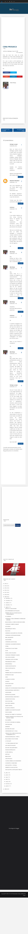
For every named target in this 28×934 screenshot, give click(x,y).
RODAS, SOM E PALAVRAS (10, 652)
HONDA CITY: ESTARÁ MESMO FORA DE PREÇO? (15, 688)
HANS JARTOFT (8, 685)
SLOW (6, 650)
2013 (5, 588)
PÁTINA (6, 646)
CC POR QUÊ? (8, 741)
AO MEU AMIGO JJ (9, 752)
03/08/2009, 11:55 (13, 303)
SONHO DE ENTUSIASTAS (10, 666)
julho (7, 772)
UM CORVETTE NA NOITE (10, 745)
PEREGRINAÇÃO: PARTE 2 (10, 628)
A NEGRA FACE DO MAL (10, 699)
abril (7, 779)
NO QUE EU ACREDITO (10, 707)
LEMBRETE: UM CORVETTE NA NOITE (12, 710)
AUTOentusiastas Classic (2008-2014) (18, 893)
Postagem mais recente (6, 130)
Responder (20, 177)
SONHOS (7, 670)
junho (7, 775)
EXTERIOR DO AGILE (9, 674)
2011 (5, 592)
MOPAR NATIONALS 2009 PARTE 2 (12, 690)
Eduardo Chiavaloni (14, 180)
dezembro (8, 598)
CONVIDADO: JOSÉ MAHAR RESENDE (12, 635)
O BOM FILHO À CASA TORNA (11, 648)
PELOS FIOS (7, 630)
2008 (5, 789)
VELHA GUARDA (8, 712)
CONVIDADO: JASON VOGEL (11, 641)
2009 (5, 596)
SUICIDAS (7, 681)
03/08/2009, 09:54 (13, 146)
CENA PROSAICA (8, 758)
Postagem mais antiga (21, 130)
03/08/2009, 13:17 (13, 386)
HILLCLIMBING (8, 720)
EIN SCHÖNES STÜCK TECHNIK (11, 738)
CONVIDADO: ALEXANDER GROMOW (12, 644)
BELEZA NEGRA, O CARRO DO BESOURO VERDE (15, 622)
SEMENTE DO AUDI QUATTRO (11, 767)
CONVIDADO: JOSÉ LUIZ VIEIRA (11, 659)
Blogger (17, 828)
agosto (7, 607)
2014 (5, 585)
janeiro (7, 786)
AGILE (6, 677)
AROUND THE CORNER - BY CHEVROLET (13, 714)
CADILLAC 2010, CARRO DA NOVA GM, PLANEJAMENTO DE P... (13, 734)
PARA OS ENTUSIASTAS (10, 668)
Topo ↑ (24, 895)
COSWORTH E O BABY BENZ (11, 763)
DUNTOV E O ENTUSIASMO (11, 608)
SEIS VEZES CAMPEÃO (10, 703)
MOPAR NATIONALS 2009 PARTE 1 (12, 696)
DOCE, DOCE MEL (8, 701)
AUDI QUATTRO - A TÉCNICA (11, 765)
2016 (5, 583)
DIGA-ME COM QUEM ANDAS (11, 747)
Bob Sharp (9, 51)
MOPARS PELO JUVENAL (10, 694)
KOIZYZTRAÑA (8, 639)
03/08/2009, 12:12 (13, 353)
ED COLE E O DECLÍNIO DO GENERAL (12, 722)
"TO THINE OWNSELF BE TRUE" (11, 743)
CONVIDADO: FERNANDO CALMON (12, 655)
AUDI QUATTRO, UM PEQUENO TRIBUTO (13, 769)
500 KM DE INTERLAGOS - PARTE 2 (12, 736)
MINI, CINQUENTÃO (9, 637)
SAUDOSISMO (8, 692)
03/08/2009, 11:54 (13, 268)
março (7, 781)
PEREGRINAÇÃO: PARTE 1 (10, 661)
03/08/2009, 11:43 (13, 209)
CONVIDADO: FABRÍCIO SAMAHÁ (12, 624)
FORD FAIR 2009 (8, 724)
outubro (7, 602)
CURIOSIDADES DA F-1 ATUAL (11, 731)
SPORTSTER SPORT (9, 683)
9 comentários (20, 52)
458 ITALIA (7, 754)
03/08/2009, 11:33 (13, 182)
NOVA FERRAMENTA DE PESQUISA (12, 610)
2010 (5, 594)
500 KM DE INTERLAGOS (10, 749)
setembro (8, 604)
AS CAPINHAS (8, 616)
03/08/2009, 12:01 (13, 317)
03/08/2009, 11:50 (13, 253)
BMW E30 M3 (8, 756)
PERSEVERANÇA (8, 663)
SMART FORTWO (8, 705)
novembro (8, 600)
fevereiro (8, 783)
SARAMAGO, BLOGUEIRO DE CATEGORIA (13, 633)
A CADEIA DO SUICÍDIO (10, 679)
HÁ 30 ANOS (7, 626)
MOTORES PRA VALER (9, 728)
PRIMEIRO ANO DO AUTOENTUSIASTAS (13, 672)
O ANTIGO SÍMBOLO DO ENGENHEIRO (13, 760)
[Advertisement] (13, 32)
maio (7, 777)
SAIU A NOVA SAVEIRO (10, 657)
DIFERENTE (7, 726)
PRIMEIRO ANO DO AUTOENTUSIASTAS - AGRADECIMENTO (13, 613)
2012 (5, 590)
